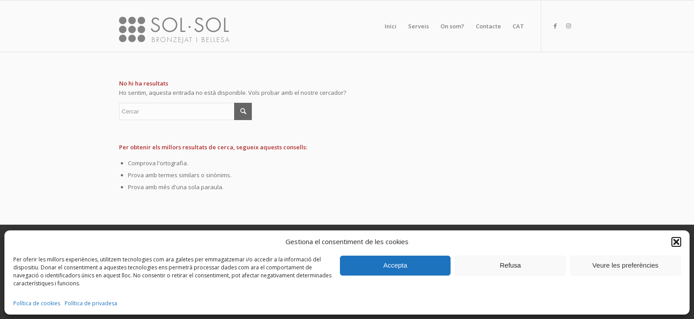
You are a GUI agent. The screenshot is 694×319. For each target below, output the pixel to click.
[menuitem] (390, 26)
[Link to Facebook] (555, 25)
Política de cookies (36, 303)
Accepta (395, 265)
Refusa (510, 265)
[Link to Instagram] (568, 25)
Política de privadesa (91, 303)
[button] (676, 241)
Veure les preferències (625, 265)
